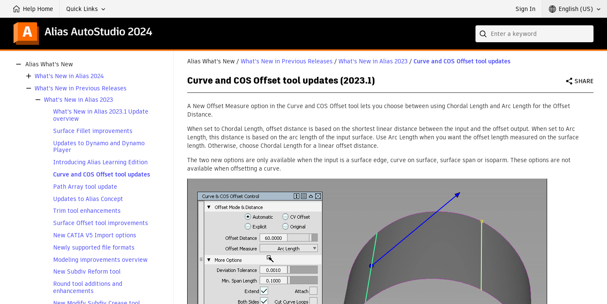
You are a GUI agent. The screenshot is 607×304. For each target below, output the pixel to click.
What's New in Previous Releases (80, 88)
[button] (86, 9)
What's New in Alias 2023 (78, 99)
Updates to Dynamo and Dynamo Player (99, 147)
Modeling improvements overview (100, 259)
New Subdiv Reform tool (87, 271)
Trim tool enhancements (87, 210)
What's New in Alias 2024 (69, 76)
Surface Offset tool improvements (100, 223)
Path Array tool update (85, 186)
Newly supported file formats (93, 247)
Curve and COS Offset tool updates (101, 174)
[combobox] (534, 33)
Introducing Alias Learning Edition (100, 162)
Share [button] (584, 81)
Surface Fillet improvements (92, 131)
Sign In (525, 9)
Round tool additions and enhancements (87, 287)
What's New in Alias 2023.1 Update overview (100, 115)
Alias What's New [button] (49, 64)
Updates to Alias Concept (88, 199)
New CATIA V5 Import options (94, 235)
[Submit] (483, 33)
